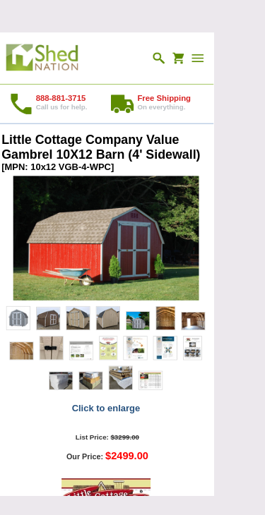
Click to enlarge (106, 408)
